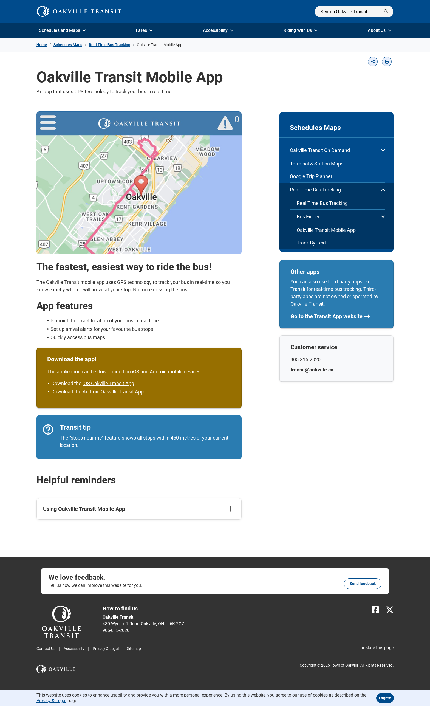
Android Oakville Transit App (113, 392)
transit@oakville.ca (312, 370)
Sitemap (134, 649)
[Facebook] (375, 610)
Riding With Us (301, 30)
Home (41, 45)
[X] (390, 610)
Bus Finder (341, 216)
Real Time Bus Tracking (109, 45)
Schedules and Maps (62, 30)
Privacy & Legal (106, 649)
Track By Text (311, 243)
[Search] (354, 11)
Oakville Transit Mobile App (326, 230)
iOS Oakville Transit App (109, 384)
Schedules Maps (67, 45)
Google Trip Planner (311, 176)
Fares (144, 30)
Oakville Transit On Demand (337, 150)
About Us (379, 30)
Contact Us (45, 649)
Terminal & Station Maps (316, 164)
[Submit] (385, 11)
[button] (373, 61)
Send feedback (363, 584)
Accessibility (218, 30)
